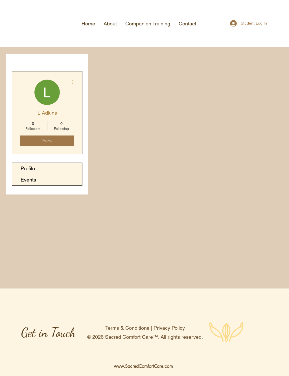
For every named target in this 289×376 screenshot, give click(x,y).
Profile (28, 168)
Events (28, 180)
